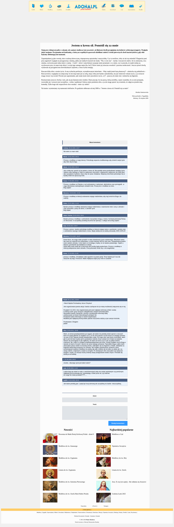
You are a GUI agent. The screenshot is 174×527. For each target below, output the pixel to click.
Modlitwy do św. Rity (119, 460)
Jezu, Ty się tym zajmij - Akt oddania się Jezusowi (129, 484)
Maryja (100, 514)
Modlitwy (39, 514)
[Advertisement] (87, 27)
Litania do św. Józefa (119, 472)
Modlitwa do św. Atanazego (68, 448)
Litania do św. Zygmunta (67, 472)
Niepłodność (74, 514)
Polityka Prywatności (79, 518)
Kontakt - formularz (90, 518)
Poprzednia (83, 508)
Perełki (125, 514)
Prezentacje (89, 514)
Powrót (95, 508)
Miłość (56, 514)
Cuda (129, 514)
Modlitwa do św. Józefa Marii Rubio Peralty (74, 496)
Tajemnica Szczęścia (119, 448)
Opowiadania (50, 514)
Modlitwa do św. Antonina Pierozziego (72, 484)
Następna (106, 508)
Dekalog (116, 514)
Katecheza (95, 514)
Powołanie (61, 514)
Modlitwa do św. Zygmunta (68, 460)
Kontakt (98, 518)
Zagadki (44, 514)
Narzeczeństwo (82, 514)
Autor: (95, 396)
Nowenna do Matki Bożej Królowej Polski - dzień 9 (76, 436)
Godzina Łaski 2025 (119, 496)
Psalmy (120, 514)
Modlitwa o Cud (117, 436)
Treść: (95, 404)
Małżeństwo (67, 514)
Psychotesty (134, 514)
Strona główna (87, 512)
